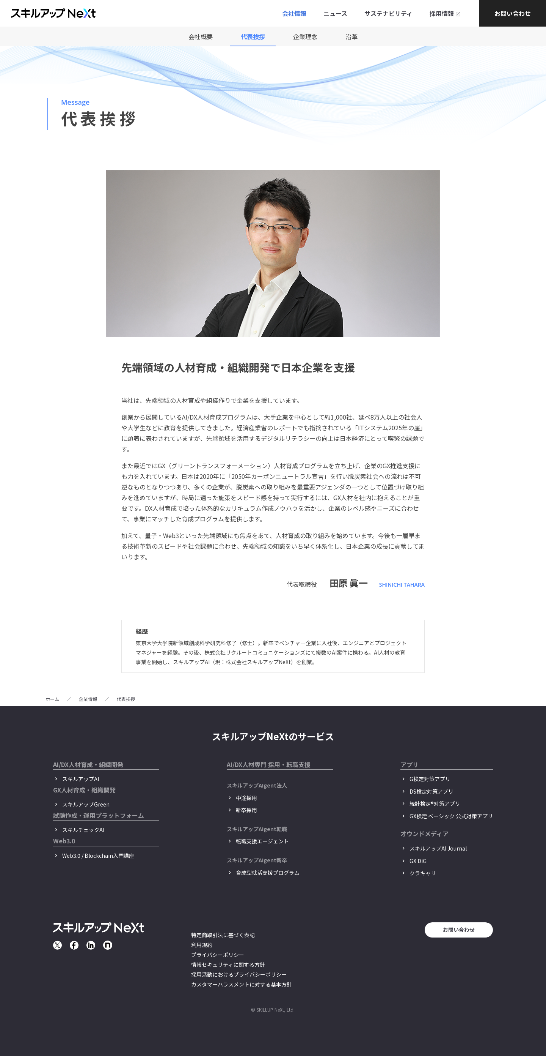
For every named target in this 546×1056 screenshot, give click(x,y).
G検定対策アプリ (430, 779)
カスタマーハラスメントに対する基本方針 (241, 984)
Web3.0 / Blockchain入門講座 (98, 855)
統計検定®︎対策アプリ (435, 803)
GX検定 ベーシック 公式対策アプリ (451, 816)
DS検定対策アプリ (431, 791)
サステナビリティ (388, 13)
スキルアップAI (80, 779)
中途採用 (246, 798)
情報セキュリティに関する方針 (228, 964)
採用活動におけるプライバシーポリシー (239, 974)
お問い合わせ (512, 13)
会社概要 (200, 36)
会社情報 (294, 13)
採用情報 (442, 13)
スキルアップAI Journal (438, 848)
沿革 (351, 36)
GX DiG (418, 861)
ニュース (335, 13)
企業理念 (305, 36)
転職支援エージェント (262, 841)
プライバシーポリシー (217, 954)
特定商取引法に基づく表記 (223, 935)
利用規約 (201, 945)
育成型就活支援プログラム (268, 872)
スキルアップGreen (86, 804)
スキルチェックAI (83, 829)
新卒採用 (246, 810)
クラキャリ (423, 873)
